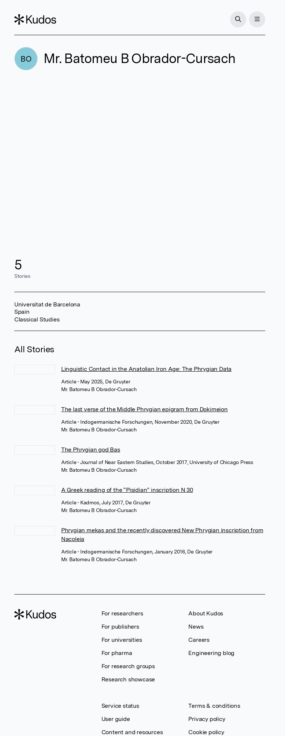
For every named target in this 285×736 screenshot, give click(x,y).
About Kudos (205, 613)
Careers (199, 639)
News (195, 626)
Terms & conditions (214, 705)
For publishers (120, 626)
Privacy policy (206, 718)
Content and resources (132, 732)
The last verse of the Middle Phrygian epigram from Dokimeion (144, 409)
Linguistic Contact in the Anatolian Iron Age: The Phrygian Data (146, 368)
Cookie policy (206, 732)
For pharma (116, 652)
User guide (115, 718)
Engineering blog (211, 652)
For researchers (122, 613)
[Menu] (257, 19)
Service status (120, 705)
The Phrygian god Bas (90, 449)
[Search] (238, 19)
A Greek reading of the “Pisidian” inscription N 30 (127, 489)
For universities (121, 639)
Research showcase (128, 679)
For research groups (128, 666)
